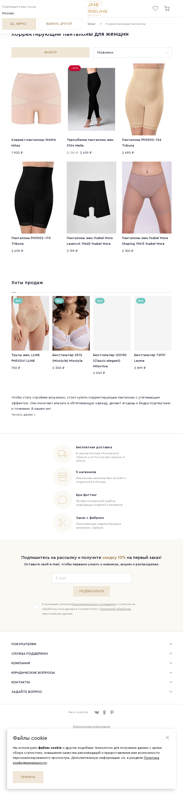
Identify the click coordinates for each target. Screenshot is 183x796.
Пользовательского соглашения (93, 600)
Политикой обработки (115, 605)
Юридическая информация (91, 722)
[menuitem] (91, 640)
